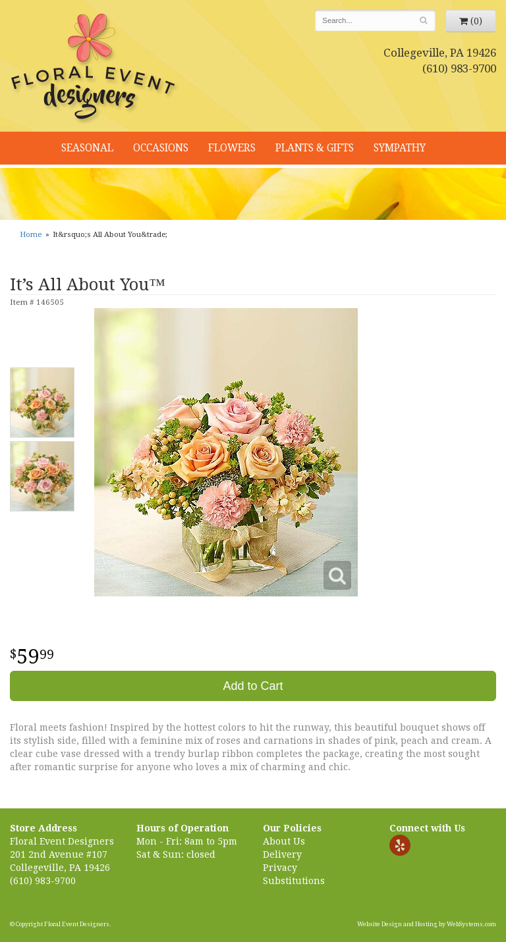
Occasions (160, 148)
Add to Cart (253, 686)
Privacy (280, 867)
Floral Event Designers (95, 69)
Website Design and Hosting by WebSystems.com (426, 924)
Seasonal (87, 148)
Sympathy (400, 148)
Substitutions (294, 881)
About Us (284, 841)
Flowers (232, 148)
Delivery (282, 854)
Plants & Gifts (314, 148)
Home (31, 234)
